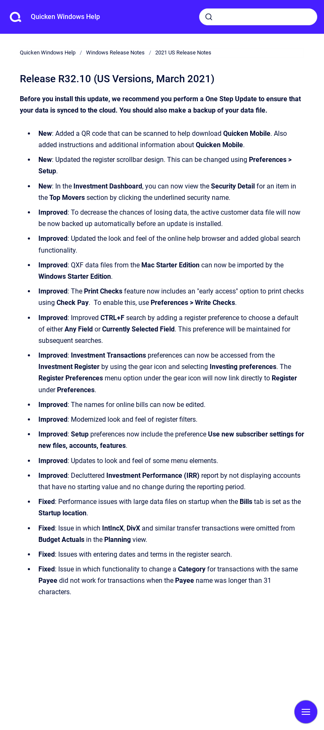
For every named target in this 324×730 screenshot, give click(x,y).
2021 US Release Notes (183, 52)
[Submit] (209, 17)
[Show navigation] (305, 711)
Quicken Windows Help (65, 17)
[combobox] (258, 17)
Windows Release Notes (115, 52)
